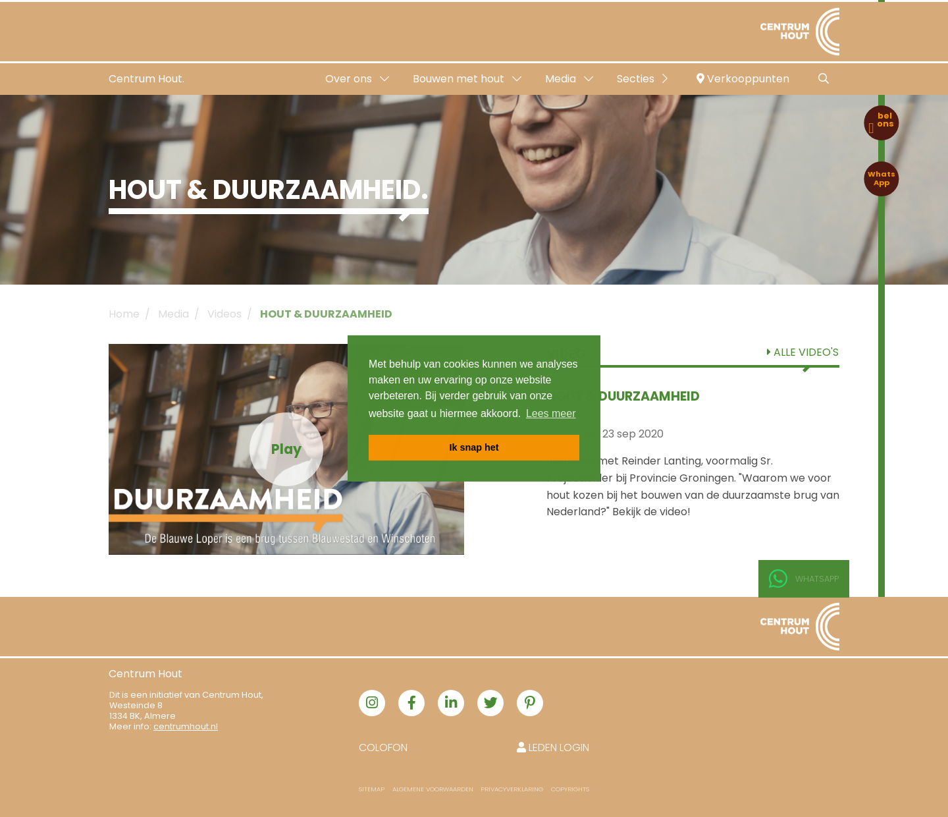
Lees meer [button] (551, 413)
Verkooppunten (743, 78)
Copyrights (570, 789)
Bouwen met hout (467, 78)
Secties (642, 78)
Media (569, 78)
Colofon (383, 747)
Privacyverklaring (512, 789)
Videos (224, 314)
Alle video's (803, 352)
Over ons (357, 78)
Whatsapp (804, 579)
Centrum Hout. (146, 78)
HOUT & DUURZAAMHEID (326, 314)
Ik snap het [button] (473, 447)
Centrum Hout (145, 673)
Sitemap (371, 789)
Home (124, 314)
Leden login (553, 747)
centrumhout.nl (185, 726)
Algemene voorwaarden (432, 789)
